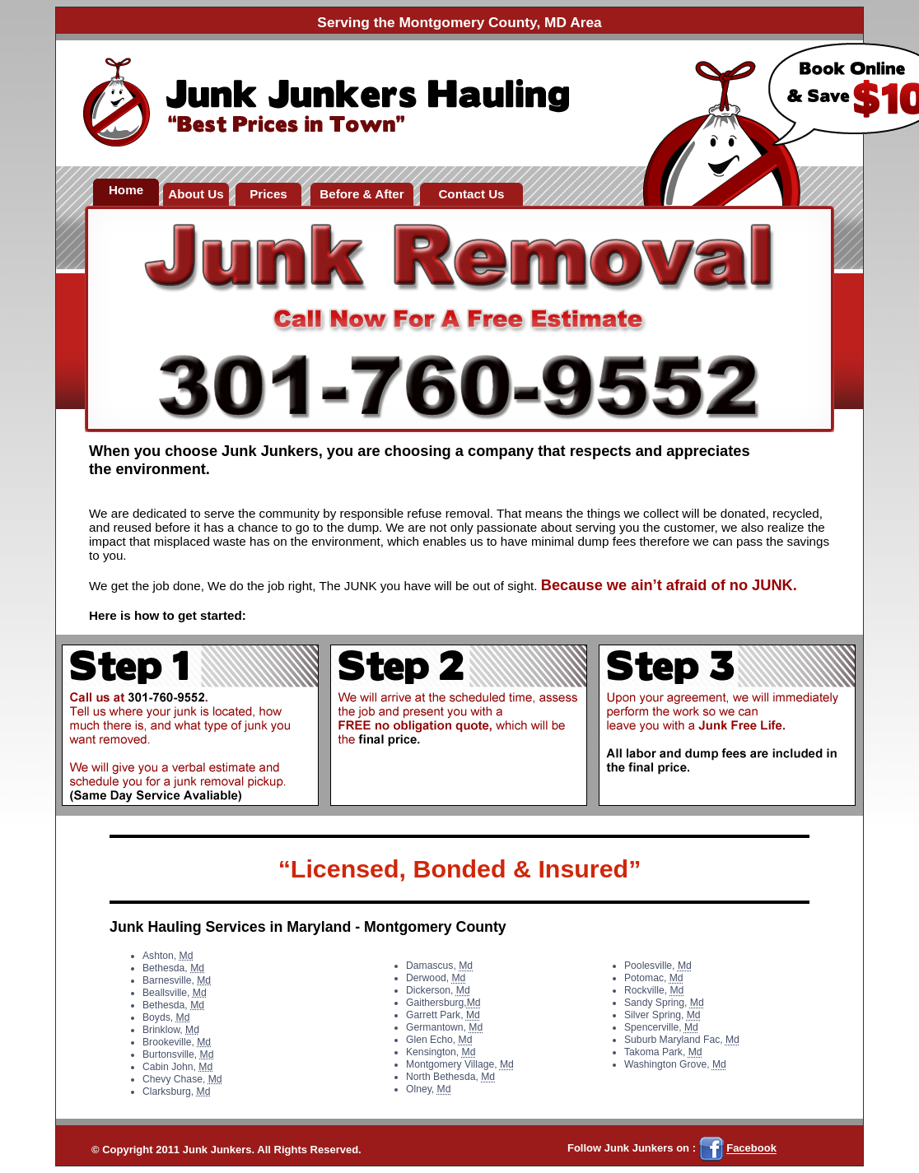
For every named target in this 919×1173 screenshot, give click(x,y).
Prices (268, 194)
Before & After (362, 194)
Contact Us (471, 194)
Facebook (751, 1149)
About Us (196, 194)
